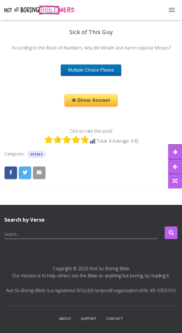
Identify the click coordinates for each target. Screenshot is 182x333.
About (65, 318)
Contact (114, 318)
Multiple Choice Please (91, 70)
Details (36, 154)
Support (89, 318)
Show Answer (93, 100)
